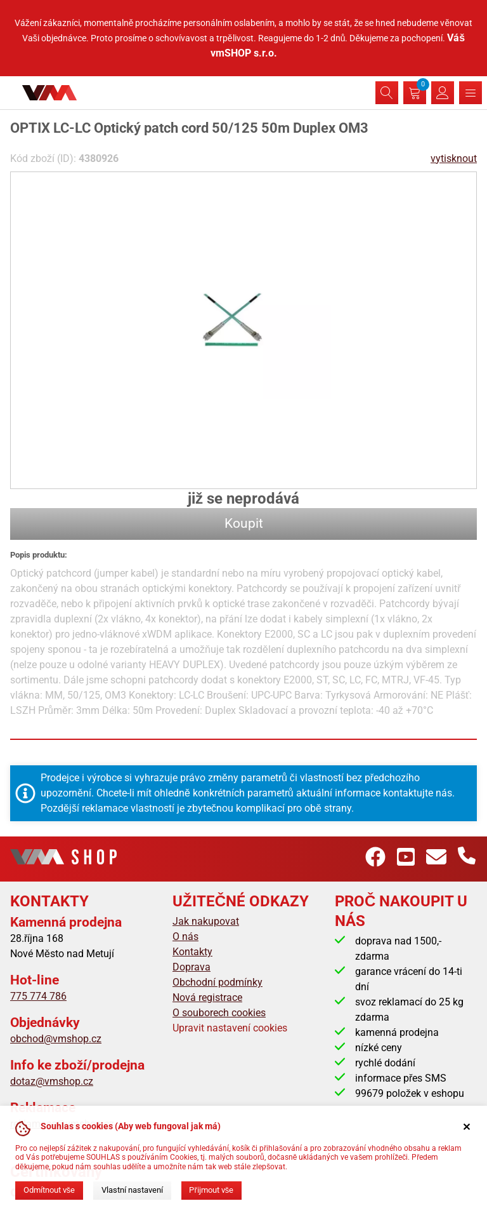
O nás (185, 936)
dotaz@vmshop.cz (51, 1081)
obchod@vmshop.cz (55, 1039)
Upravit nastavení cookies (229, 1028)
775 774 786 (38, 996)
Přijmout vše (211, 1190)
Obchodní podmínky (217, 982)
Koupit (243, 523)
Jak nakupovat (205, 921)
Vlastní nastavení (132, 1190)
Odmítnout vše (49, 1190)
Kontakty (192, 952)
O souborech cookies (219, 1013)
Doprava (191, 967)
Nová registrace (207, 997)
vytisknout (454, 158)
